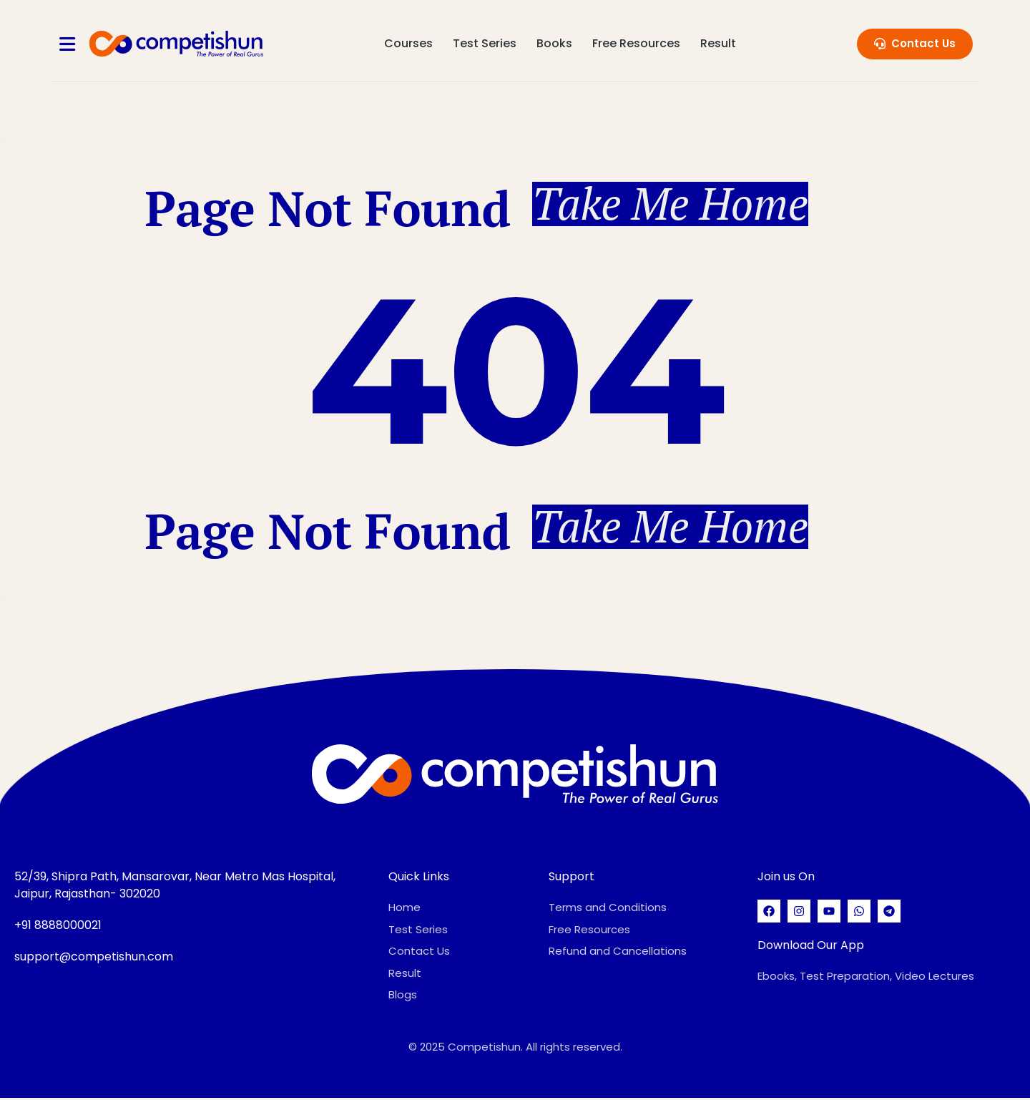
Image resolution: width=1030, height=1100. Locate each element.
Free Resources (637, 43)
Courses (409, 43)
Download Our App (810, 947)
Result (719, 43)
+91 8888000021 (58, 927)
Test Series (485, 43)
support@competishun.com (93, 958)
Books (555, 43)
